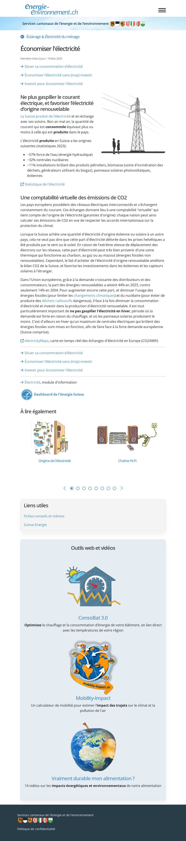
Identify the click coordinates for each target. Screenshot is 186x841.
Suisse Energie (35, 524)
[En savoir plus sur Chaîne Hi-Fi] (127, 437)
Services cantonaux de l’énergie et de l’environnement (84, 23)
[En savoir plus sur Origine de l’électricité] (55, 437)
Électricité (32, 382)
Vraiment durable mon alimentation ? (93, 778)
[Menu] (162, 10)
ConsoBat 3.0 (93, 617)
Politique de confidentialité (36, 829)
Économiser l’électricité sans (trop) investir (58, 75)
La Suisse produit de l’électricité (45, 116)
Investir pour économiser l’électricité (54, 83)
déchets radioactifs (57, 300)
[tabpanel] (57, 448)
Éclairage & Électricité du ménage (52, 36)
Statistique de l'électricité (45, 184)
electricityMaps (37, 340)
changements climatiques (94, 295)
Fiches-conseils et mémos (44, 516)
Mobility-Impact (93, 697)
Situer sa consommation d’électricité (54, 66)
